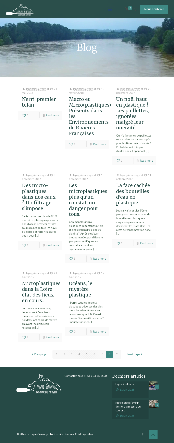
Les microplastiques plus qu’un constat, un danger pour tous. (88, 199)
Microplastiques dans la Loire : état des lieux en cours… (41, 291)
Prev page (38, 354)
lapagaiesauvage (36, 88)
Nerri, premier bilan (39, 102)
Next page (135, 354)
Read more (52, 115)
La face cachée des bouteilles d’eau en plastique (133, 193)
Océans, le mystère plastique (80, 289)
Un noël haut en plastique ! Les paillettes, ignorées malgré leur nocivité (132, 113)
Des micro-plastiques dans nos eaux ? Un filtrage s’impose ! (39, 196)
